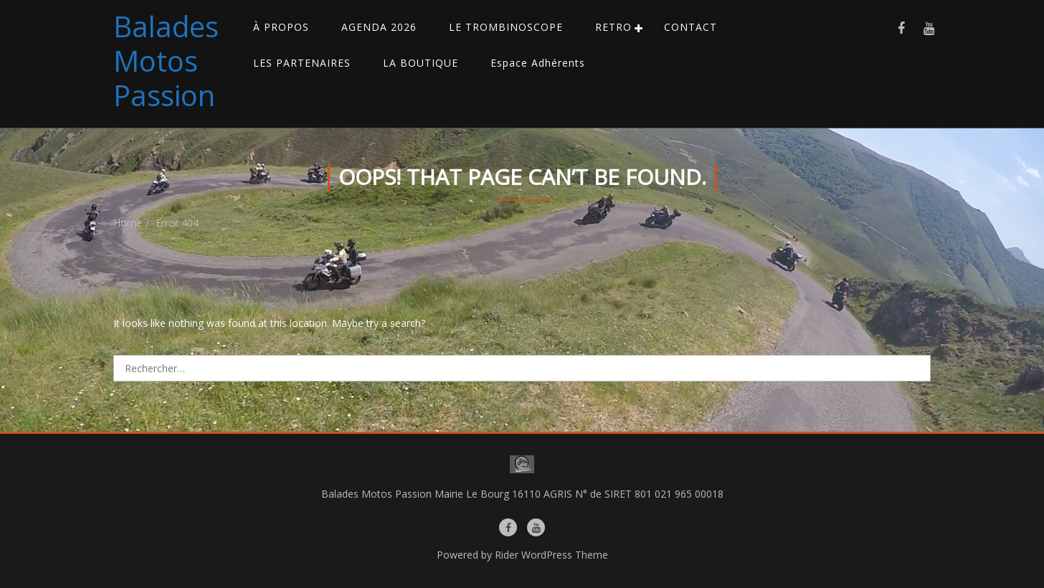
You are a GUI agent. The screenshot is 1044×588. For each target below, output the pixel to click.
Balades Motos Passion (166, 60)
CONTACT (690, 27)
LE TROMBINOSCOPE (506, 27)
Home (127, 222)
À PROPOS (281, 27)
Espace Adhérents (537, 63)
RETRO (613, 27)
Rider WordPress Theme (551, 554)
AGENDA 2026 (379, 27)
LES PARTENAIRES (302, 63)
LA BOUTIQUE (420, 63)
